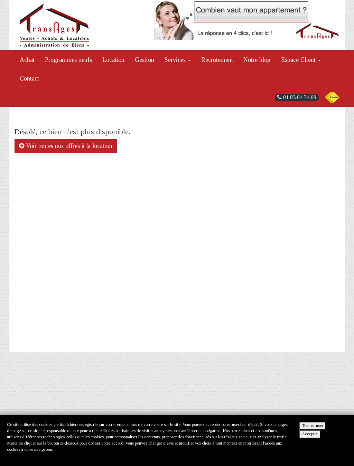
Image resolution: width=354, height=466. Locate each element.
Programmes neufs (68, 59)
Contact (29, 78)
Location (113, 59)
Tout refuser (312, 425)
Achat (27, 59)
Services (178, 59)
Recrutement (217, 59)
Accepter (310, 433)
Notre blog (257, 59)
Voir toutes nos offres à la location (65, 145)
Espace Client (301, 59)
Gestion (144, 59)
